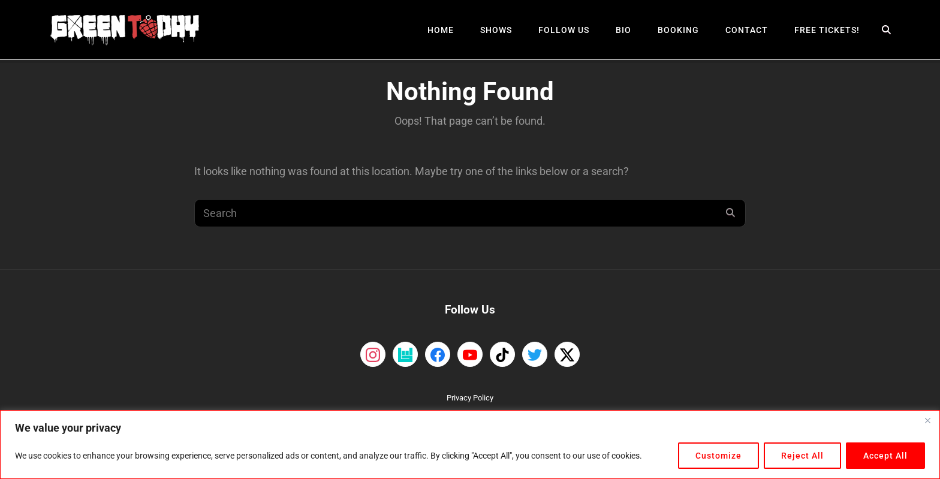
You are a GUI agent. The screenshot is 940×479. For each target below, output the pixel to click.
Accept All (885, 455)
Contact (746, 30)
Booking (678, 30)
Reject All (802, 455)
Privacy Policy (470, 397)
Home (440, 30)
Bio (623, 30)
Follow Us (563, 30)
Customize (718, 455)
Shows (496, 30)
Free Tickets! (827, 30)
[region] (470, 444)
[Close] (927, 420)
